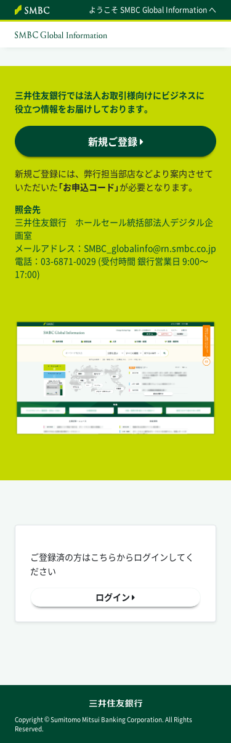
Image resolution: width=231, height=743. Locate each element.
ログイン (115, 597)
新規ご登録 (116, 141)
